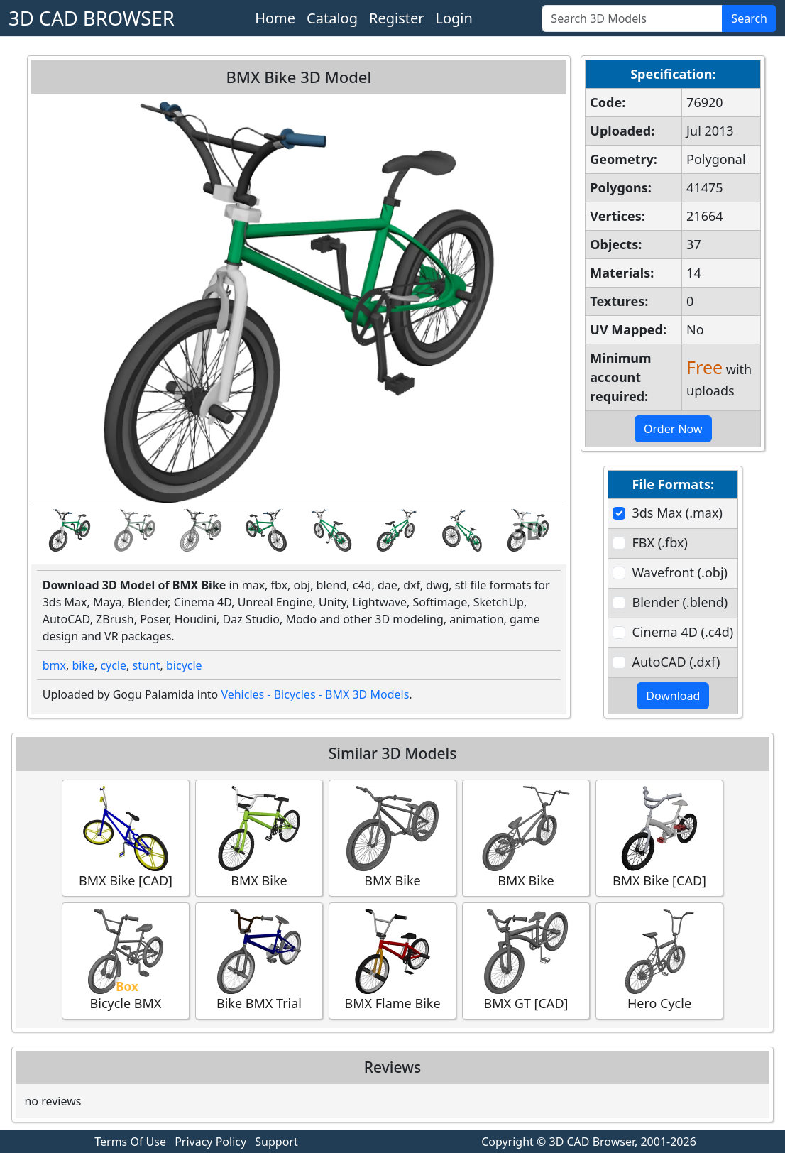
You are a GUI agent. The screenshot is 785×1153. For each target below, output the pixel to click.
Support (276, 1141)
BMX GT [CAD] (526, 960)
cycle (113, 665)
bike (83, 665)
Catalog (332, 18)
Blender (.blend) (680, 602)
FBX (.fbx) (659, 542)
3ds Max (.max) (677, 512)
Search (749, 18)
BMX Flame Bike (392, 960)
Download (673, 696)
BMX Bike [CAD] (125, 837)
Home (275, 18)
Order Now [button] (673, 429)
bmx (54, 665)
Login (453, 18)
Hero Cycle (659, 960)
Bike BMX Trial (259, 960)
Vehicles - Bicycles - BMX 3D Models (315, 694)
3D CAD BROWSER (92, 18)
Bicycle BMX (125, 960)
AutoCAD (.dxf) (676, 661)
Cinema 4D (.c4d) (682, 631)
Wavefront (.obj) (679, 572)
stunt (146, 665)
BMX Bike (259, 837)
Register (396, 18)
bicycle (184, 665)
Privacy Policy (210, 1141)
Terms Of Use (130, 1141)
